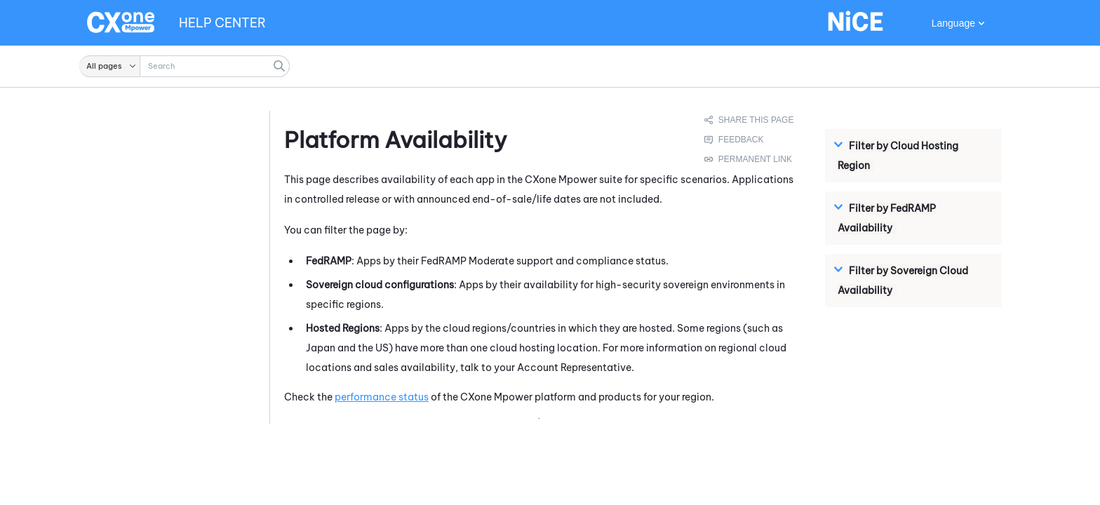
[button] (109, 66)
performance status (382, 397)
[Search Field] (184, 66)
